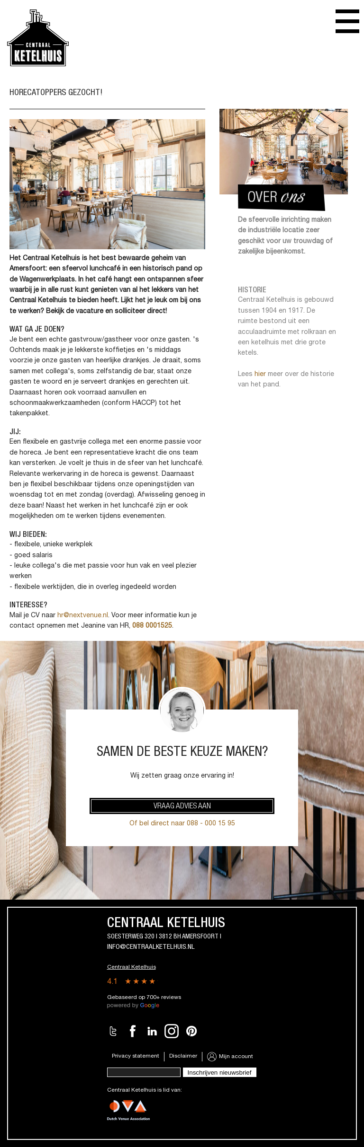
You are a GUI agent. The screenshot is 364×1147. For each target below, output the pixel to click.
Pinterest (191, 1031)
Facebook (132, 1031)
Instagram (171, 1031)
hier (260, 374)
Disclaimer (183, 1056)
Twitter (113, 1031)
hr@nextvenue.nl (82, 616)
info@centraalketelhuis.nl (151, 947)
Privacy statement (135, 1056)
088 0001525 (152, 626)
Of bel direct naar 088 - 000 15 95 (182, 824)
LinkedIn (152, 1031)
